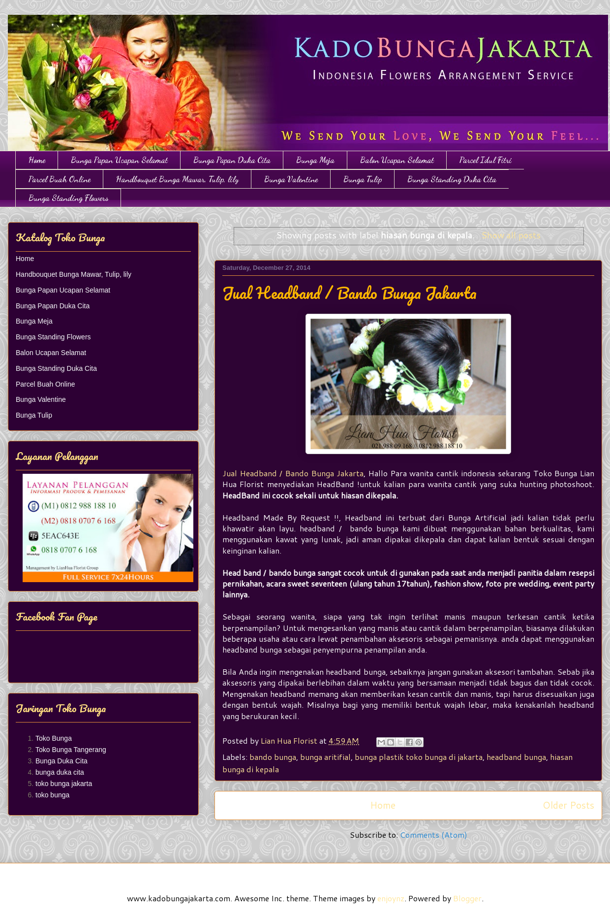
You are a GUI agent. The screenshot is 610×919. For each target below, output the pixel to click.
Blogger (467, 898)
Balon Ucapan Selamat (397, 160)
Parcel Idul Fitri (485, 160)
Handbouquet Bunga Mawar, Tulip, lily (177, 179)
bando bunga (272, 756)
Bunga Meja (315, 160)
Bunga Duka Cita (61, 761)
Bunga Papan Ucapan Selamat (119, 160)
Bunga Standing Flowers (68, 198)
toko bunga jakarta (63, 784)
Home (37, 160)
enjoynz (390, 898)
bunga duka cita (59, 772)
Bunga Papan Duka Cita (232, 160)
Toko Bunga (53, 738)
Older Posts (568, 805)
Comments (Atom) (433, 834)
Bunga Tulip (362, 179)
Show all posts (511, 235)
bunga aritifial (325, 756)
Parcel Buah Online (60, 179)
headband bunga (516, 756)
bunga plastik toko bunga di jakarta (419, 756)
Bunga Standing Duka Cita (451, 179)
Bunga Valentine (291, 179)
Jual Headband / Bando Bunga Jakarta (349, 293)
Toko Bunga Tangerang (70, 750)
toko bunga (52, 795)
